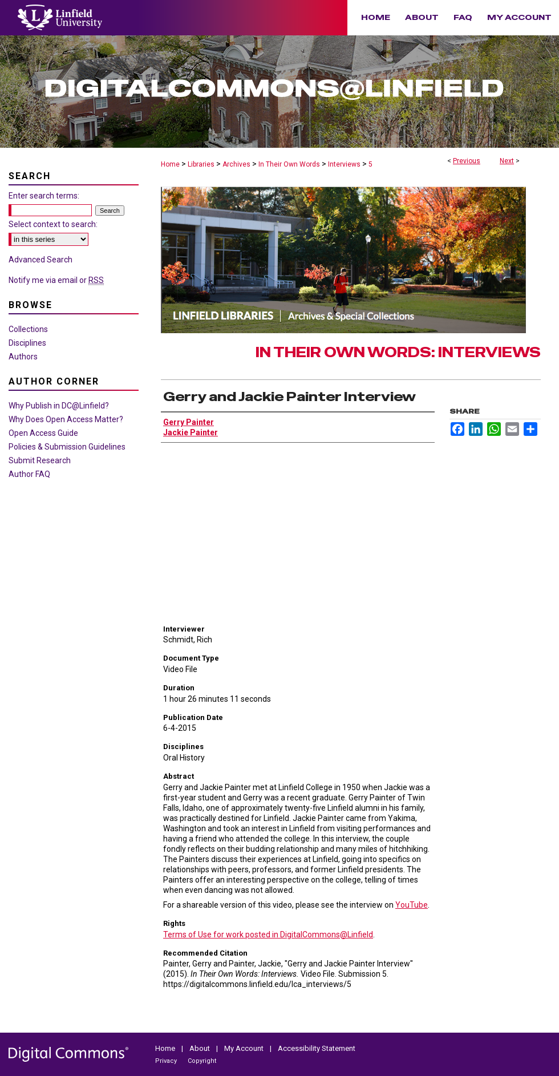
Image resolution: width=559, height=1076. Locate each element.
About (200, 1048)
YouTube (411, 904)
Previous (466, 161)
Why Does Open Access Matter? (66, 419)
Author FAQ (29, 474)
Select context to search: (53, 224)
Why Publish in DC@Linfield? (59, 405)
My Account (244, 1048)
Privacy (167, 1061)
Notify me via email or (56, 280)
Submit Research (40, 460)
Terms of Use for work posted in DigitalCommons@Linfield (268, 934)
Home (170, 164)
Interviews (344, 164)
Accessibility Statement (316, 1048)
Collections (28, 329)
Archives (236, 164)
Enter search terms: (44, 195)
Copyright (202, 1061)
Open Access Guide (43, 433)
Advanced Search (40, 259)
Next (507, 161)
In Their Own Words (289, 164)
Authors (23, 356)
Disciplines (27, 342)
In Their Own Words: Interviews (398, 352)
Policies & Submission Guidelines (67, 446)
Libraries (201, 164)
